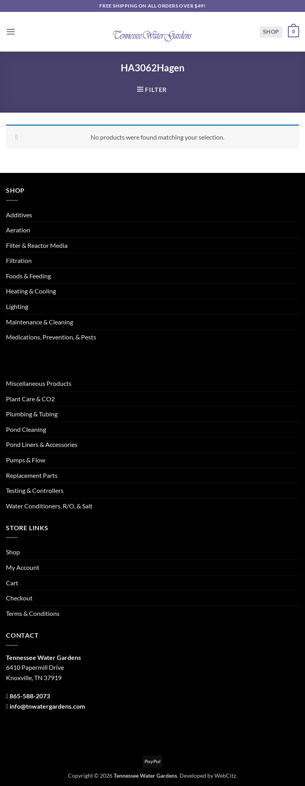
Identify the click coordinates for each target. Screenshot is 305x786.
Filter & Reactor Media (37, 245)
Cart (12, 583)
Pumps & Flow (25, 460)
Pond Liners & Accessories (41, 444)
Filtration (19, 260)
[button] (10, 31)
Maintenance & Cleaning (39, 322)
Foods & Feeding (28, 276)
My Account (22, 567)
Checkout (19, 598)
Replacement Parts (32, 475)
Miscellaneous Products (38, 383)
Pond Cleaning (26, 429)
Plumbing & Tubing (32, 414)
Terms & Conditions (33, 613)
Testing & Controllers (35, 490)
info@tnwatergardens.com (47, 706)
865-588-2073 (30, 696)
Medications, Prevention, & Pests (51, 337)
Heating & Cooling (31, 291)
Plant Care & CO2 (30, 399)
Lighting (17, 306)
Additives (19, 215)
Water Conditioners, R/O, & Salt (49, 506)
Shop (271, 31)
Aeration (18, 230)
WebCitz (225, 775)
